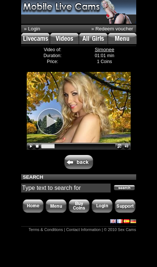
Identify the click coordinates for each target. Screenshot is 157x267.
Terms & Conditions (46, 229)
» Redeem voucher (112, 29)
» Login (32, 29)
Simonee (104, 49)
